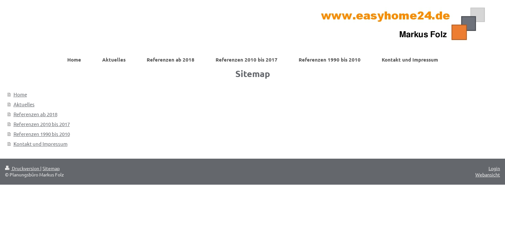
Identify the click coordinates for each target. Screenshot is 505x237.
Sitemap (51, 168)
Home (20, 94)
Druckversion (22, 168)
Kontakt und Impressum (41, 144)
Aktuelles (24, 104)
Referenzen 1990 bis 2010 (42, 134)
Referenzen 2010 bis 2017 (42, 124)
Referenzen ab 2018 (35, 114)
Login (494, 168)
